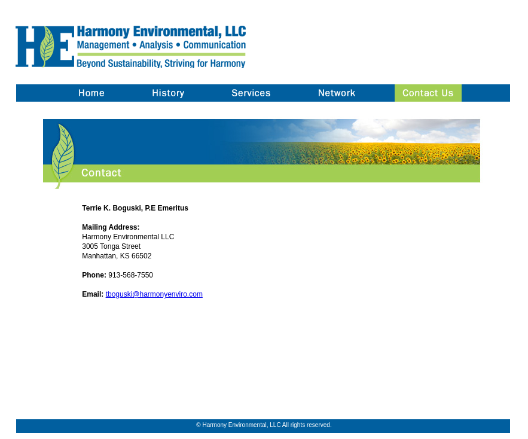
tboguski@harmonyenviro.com (154, 294)
